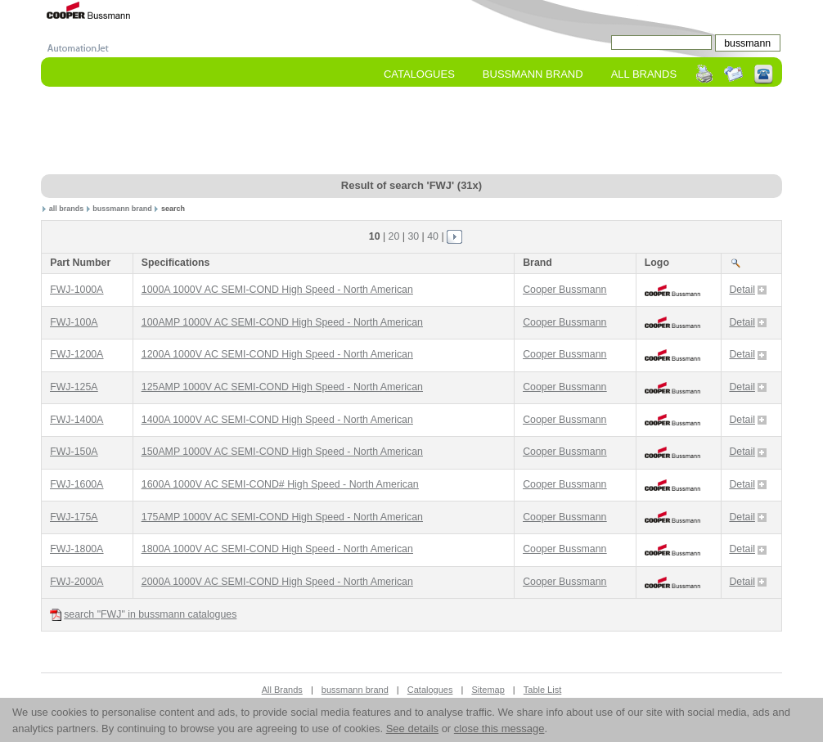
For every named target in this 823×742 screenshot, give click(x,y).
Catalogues (419, 74)
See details (412, 728)
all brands (66, 209)
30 (413, 236)
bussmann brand (122, 209)
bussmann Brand (533, 74)
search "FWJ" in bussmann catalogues (143, 615)
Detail (748, 289)
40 (432, 236)
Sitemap (487, 690)
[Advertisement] (411, 132)
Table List (542, 690)
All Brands (644, 74)
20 (394, 236)
